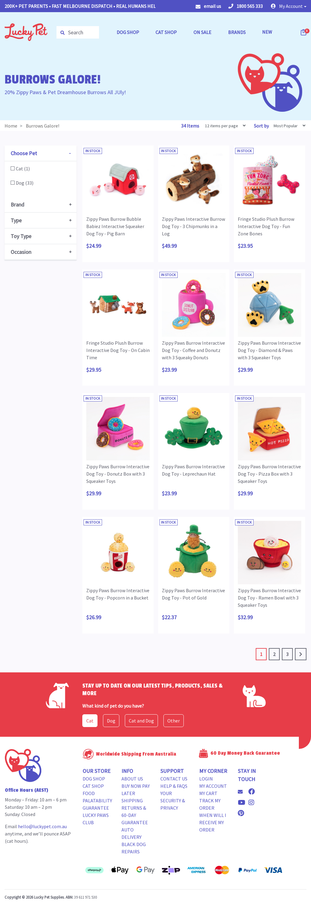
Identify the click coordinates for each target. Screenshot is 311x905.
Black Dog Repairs (133, 848)
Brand (17, 204)
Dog (111, 721)
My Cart (208, 793)
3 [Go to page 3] (287, 654)
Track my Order (209, 804)
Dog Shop (94, 779)
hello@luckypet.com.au (42, 826)
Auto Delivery (131, 833)
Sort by (261, 126)
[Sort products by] (287, 125)
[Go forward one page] (300, 654)
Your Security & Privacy (172, 800)
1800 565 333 (245, 6)
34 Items (190, 126)
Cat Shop (93, 786)
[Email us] (243, 792)
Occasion (21, 251)
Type (16, 220)
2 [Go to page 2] (274, 654)
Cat (90, 721)
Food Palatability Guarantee (97, 800)
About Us (132, 779)
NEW (267, 32)
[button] (288, 6)
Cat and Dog (141, 721)
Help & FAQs (173, 786)
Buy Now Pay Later (135, 789)
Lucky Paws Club (96, 818)
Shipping (132, 800)
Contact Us (173, 779)
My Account (213, 786)
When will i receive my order (212, 822)
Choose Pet (24, 153)
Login (206, 779)
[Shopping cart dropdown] (304, 32)
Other (173, 721)
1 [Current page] (261, 654)
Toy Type (21, 236)
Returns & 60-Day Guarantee (134, 815)
